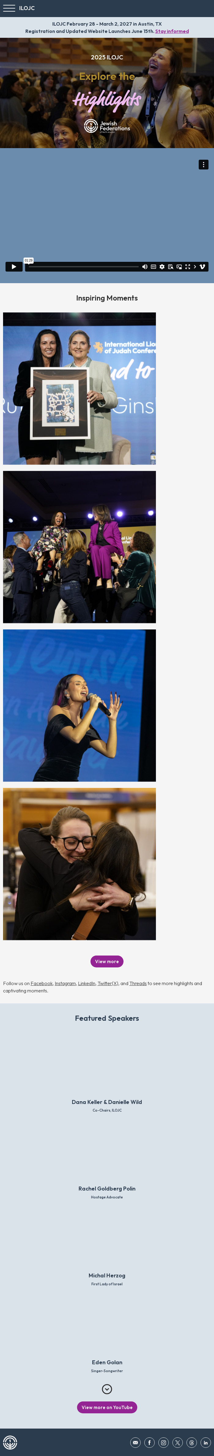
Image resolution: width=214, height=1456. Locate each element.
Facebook (42, 983)
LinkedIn (86, 983)
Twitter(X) (108, 983)
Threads (138, 983)
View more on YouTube (107, 1407)
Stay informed (172, 31)
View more (107, 961)
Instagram (65, 983)
